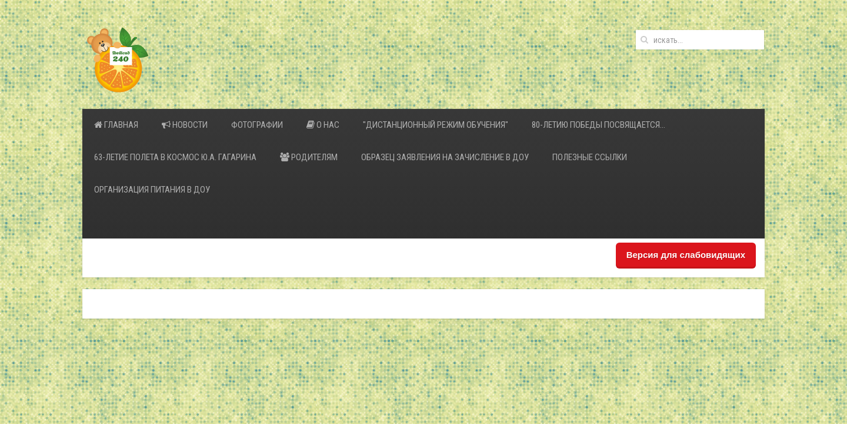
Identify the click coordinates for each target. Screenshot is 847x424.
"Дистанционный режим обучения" (435, 125)
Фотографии (257, 125)
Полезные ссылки (589, 157)
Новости (185, 125)
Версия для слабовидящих (685, 255)
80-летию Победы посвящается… (598, 125)
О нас (322, 125)
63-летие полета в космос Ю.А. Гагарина (175, 157)
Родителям (309, 157)
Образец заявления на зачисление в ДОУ (445, 157)
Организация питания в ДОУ (152, 189)
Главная (116, 125)
